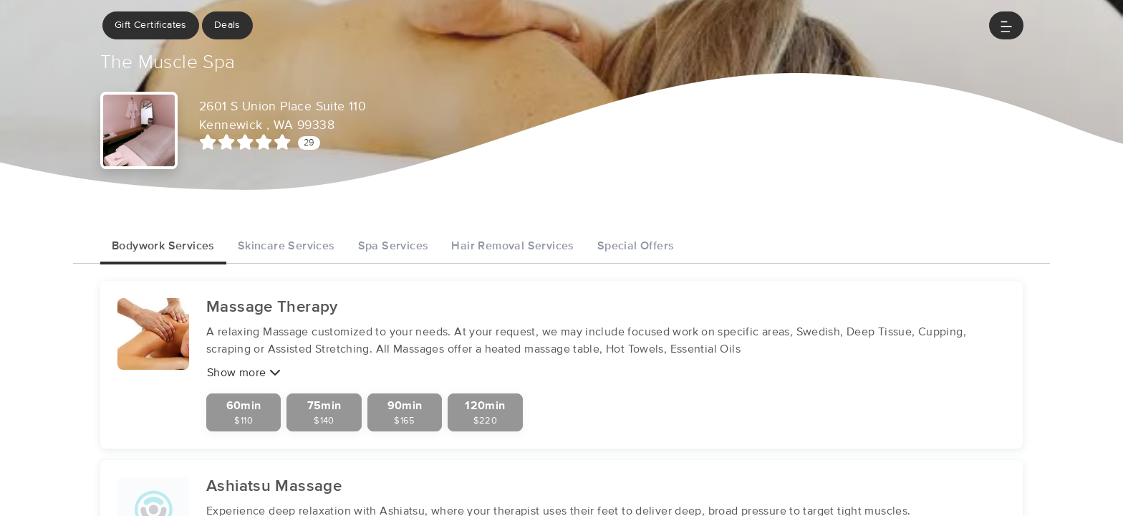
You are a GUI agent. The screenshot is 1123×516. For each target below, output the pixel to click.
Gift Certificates (151, 25)
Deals (227, 25)
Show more (244, 372)
